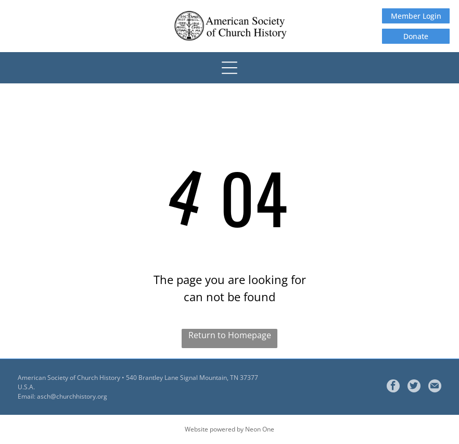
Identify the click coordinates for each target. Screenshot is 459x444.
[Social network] (413, 387)
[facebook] (393, 387)
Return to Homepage (229, 335)
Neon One (259, 429)
